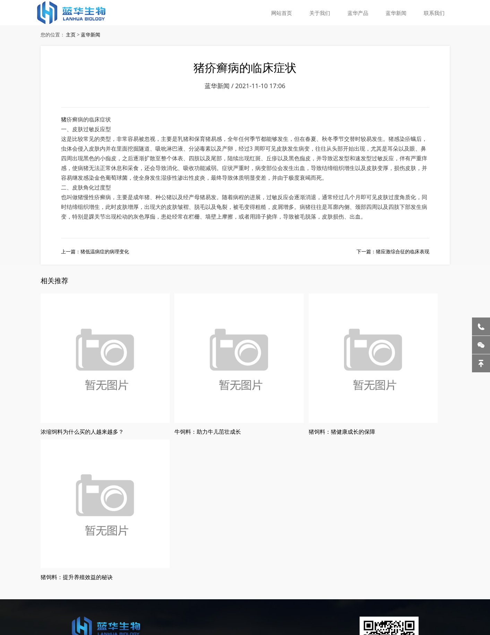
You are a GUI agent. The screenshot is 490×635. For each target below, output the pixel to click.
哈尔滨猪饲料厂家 (170, 587)
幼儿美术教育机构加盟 (250, 587)
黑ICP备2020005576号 (126, 563)
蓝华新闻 (398, 12)
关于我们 (324, 12)
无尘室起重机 (89, 587)
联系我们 (435, 12)
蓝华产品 (361, 12)
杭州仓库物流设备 (295, 587)
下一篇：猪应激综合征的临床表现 (392, 257)
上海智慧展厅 (30, 596)
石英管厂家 (453, 587)
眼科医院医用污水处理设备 (371, 587)
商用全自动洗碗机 (420, 587)
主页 (71, 35)
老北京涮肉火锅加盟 (127, 587)
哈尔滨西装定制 (208, 587)
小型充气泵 (328, 587)
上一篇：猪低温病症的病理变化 (95, 257)
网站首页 (288, 12)
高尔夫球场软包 (63, 596)
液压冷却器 (36, 587)
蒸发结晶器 (62, 587)
